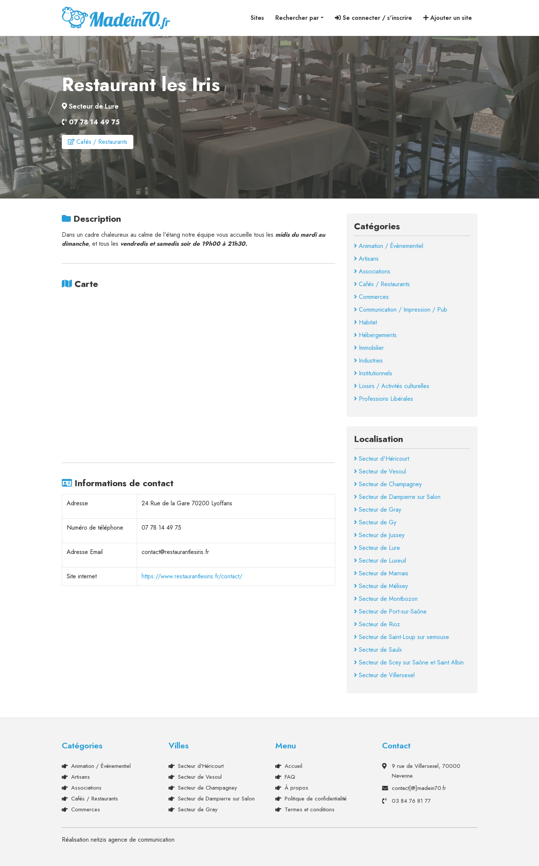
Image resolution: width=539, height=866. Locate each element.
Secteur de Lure (377, 547)
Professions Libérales (383, 398)
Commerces (371, 296)
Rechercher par (297, 17)
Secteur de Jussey (379, 534)
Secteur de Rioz (377, 623)
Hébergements (375, 334)
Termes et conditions (309, 809)
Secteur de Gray (377, 509)
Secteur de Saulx (378, 649)
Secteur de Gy (375, 521)
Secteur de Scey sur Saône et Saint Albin (409, 661)
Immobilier (369, 347)
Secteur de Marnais (381, 572)
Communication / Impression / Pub (400, 309)
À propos (296, 787)
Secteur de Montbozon (386, 598)
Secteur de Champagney (388, 483)
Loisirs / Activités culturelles (391, 385)
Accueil (293, 765)
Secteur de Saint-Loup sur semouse (401, 636)
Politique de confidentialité (315, 798)
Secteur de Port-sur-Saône (390, 610)
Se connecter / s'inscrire (373, 17)
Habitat (365, 321)
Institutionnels (373, 372)
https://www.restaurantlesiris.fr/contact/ (192, 575)
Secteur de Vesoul (380, 470)
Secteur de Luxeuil (380, 559)
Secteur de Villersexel (384, 674)
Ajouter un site (447, 17)
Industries (368, 359)
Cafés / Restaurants (97, 141)
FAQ (290, 776)
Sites (257, 17)
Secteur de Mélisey (381, 585)
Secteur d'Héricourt (381, 458)
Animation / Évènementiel (388, 245)
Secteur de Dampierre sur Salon (397, 496)
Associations (372, 270)
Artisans (366, 258)
